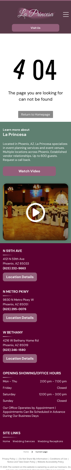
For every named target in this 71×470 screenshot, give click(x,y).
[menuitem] (8, 441)
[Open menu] (66, 14)
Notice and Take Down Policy (21, 461)
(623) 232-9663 (14, 268)
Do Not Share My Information (33, 458)
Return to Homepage (35, 114)
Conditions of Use (58, 458)
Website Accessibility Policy (50, 461)
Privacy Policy (8, 458)
